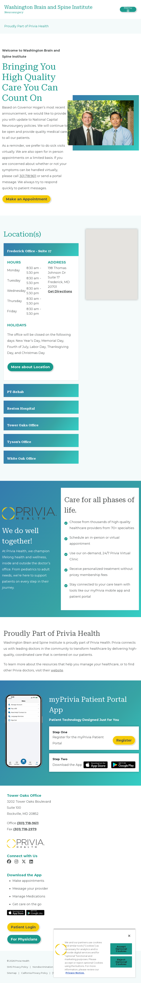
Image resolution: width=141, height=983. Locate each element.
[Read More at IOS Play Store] (16, 912)
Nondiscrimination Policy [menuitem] (46, 966)
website (57, 670)
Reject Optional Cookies (121, 961)
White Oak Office (21, 458)
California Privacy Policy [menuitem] (34, 973)
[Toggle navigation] (128, 9)
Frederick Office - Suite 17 (29, 251)
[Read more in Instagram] (17, 862)
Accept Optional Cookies (121, 948)
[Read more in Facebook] (9, 862)
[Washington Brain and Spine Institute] (48, 9)
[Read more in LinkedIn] (31, 862)
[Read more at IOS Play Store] (95, 764)
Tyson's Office (19, 442)
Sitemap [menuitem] (12, 973)
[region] (94, 953)
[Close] (129, 936)
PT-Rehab (15, 392)
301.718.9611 (27, 176)
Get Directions (60, 291)
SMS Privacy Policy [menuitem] (17, 966)
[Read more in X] (24, 862)
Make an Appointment (26, 199)
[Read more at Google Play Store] (123, 764)
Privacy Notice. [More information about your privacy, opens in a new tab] (75, 972)
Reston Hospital (21, 408)
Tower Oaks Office (23, 425)
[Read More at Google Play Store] (35, 912)
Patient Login (23, 927)
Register (124, 740)
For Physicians (24, 939)
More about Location (30, 367)
